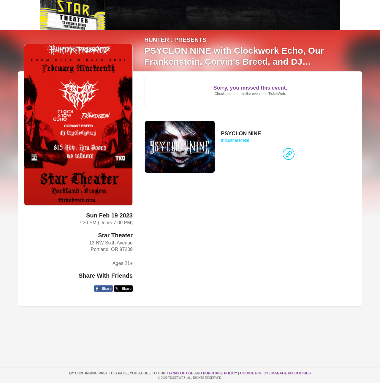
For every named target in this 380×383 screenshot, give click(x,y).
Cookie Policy (254, 373)
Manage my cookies (291, 373)
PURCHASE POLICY (220, 373)
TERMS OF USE (180, 373)
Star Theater (115, 235)
